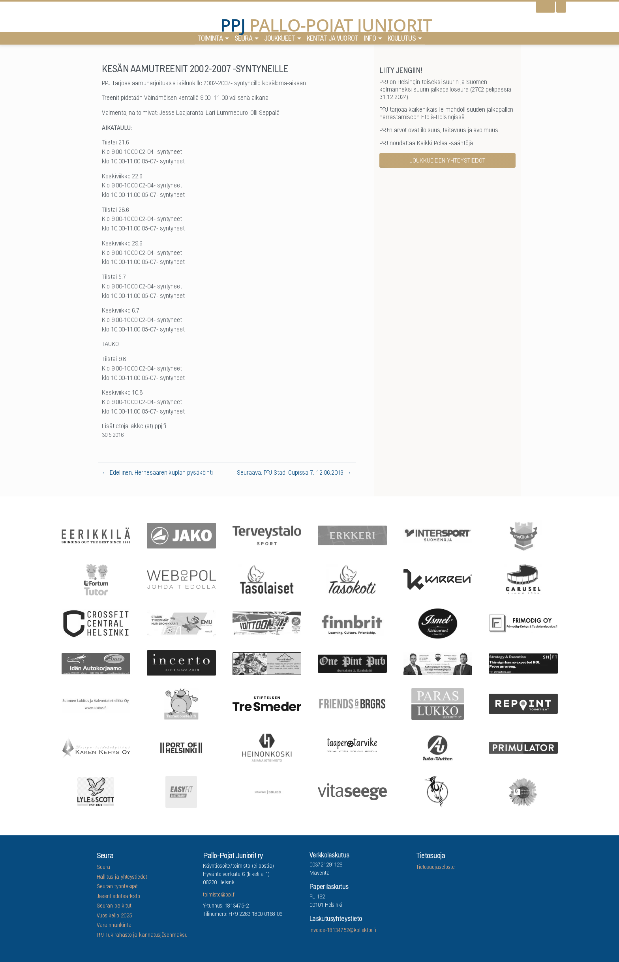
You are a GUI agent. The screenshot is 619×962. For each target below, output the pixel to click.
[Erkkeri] (352, 534)
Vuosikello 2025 (114, 916)
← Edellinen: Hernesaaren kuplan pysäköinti (157, 473)
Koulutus (402, 39)
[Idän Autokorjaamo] (96, 663)
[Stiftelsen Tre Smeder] (267, 703)
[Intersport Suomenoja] (438, 534)
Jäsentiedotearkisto (119, 897)
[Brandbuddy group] (523, 791)
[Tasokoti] (352, 578)
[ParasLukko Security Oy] (438, 703)
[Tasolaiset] (267, 578)
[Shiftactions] (523, 663)
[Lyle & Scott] (96, 791)
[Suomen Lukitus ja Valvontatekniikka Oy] (96, 703)
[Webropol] (182, 579)
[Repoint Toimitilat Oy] (523, 703)
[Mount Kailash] (267, 663)
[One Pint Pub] (352, 663)
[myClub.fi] (523, 535)
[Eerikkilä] (96, 534)
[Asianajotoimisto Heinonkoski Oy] (267, 747)
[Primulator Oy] (523, 747)
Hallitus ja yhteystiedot (122, 877)
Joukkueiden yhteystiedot (448, 161)
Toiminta (210, 39)
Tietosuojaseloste (435, 867)
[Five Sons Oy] (438, 623)
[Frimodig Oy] (523, 623)
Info (370, 39)
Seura (243, 39)
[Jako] (182, 534)
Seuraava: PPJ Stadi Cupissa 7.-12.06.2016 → (294, 473)
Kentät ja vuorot (332, 39)
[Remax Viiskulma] (438, 663)
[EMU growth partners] (182, 622)
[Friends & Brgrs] (352, 703)
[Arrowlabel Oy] (182, 703)
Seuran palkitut (114, 906)
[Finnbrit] (352, 623)
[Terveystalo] (267, 535)
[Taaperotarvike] (352, 747)
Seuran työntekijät (117, 887)
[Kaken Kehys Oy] (96, 747)
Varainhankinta (114, 925)
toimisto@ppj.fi (219, 895)
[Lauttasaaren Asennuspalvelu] (438, 791)
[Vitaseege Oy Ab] (352, 791)
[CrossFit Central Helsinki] (96, 622)
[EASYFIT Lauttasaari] (182, 791)
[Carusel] (523, 578)
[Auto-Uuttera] (438, 747)
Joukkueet (279, 39)
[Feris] (267, 622)
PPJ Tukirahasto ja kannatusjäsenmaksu (142, 935)
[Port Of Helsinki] (182, 747)
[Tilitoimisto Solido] (267, 791)
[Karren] (438, 578)
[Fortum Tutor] (96, 578)
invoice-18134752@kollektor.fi (343, 931)
